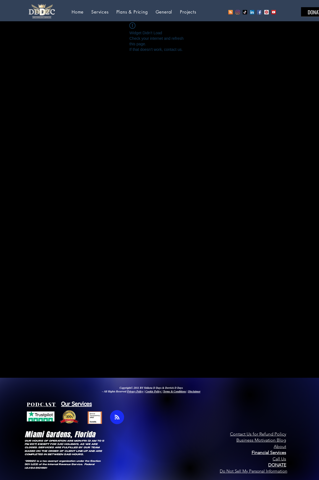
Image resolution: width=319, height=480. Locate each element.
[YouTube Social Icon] (273, 12)
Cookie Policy (153, 391)
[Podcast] (230, 12)
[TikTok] (245, 12)
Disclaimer (194, 391)
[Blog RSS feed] (117, 417)
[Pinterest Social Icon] (266, 12)
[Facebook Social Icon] (259, 12)
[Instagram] (238, 12)
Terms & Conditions (174, 391)
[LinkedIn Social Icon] (252, 12)
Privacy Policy (135, 391)
